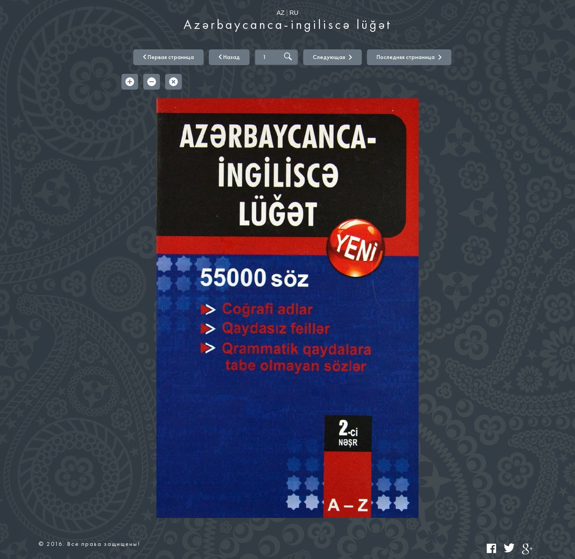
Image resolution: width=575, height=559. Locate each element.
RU (294, 12)
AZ (280, 12)
